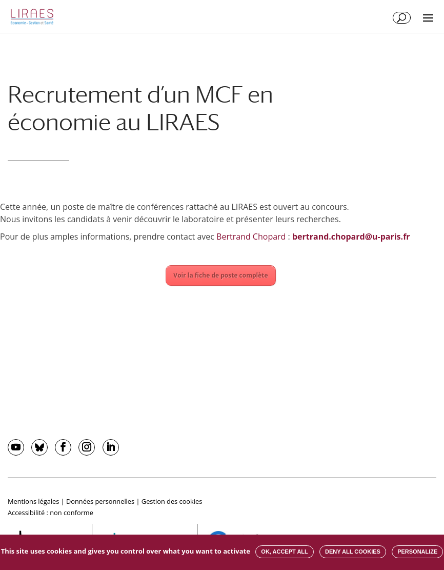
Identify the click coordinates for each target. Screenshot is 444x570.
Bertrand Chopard (251, 236)
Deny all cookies (352, 551)
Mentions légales (33, 501)
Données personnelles (100, 501)
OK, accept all (284, 551)
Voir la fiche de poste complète (220, 275)
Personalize (417, 551)
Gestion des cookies (172, 501)
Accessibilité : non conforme (50, 512)
